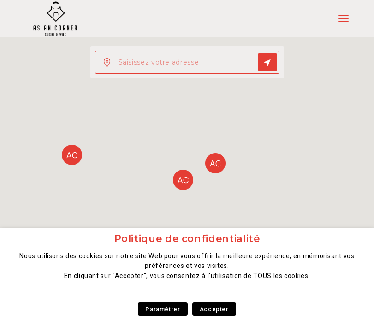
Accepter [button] (214, 309)
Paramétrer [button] (162, 309)
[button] (183, 180)
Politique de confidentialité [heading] (187, 238)
